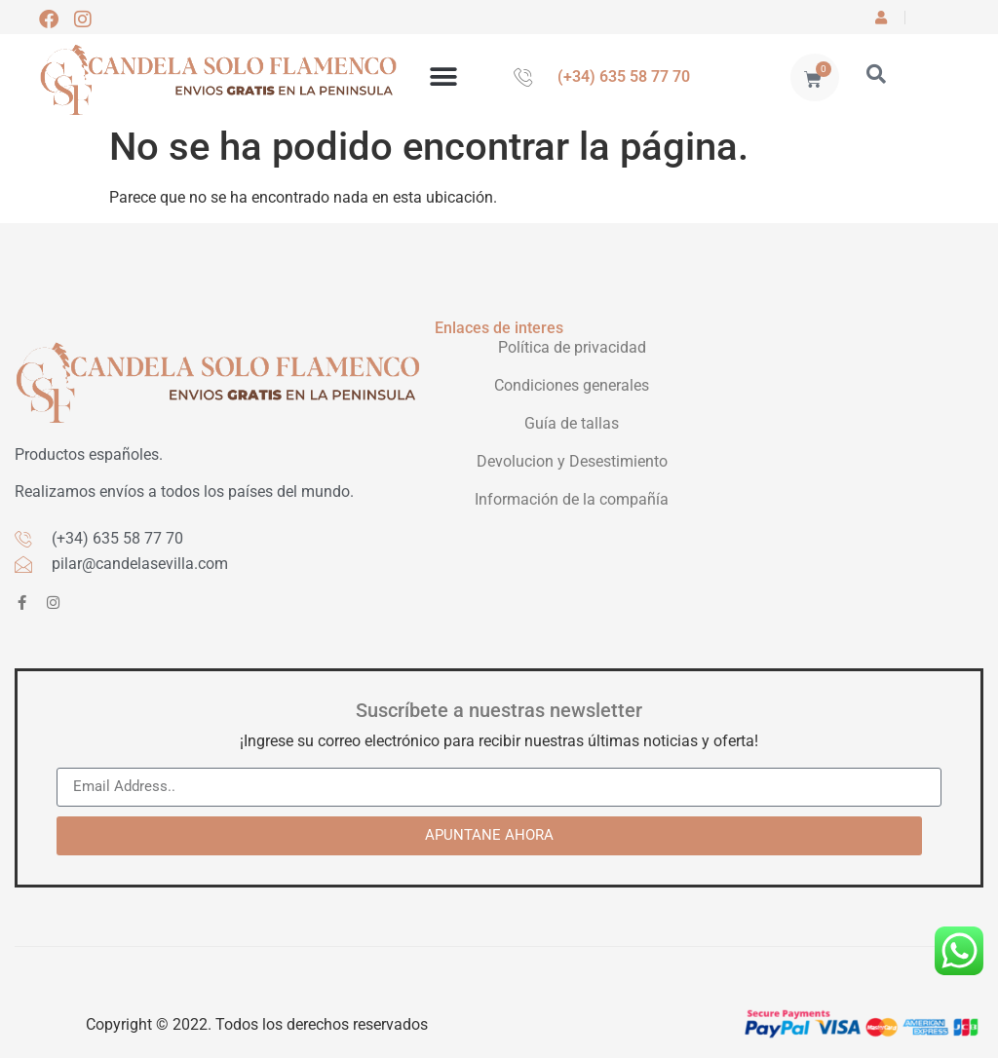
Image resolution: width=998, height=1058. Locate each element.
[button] (443, 77)
